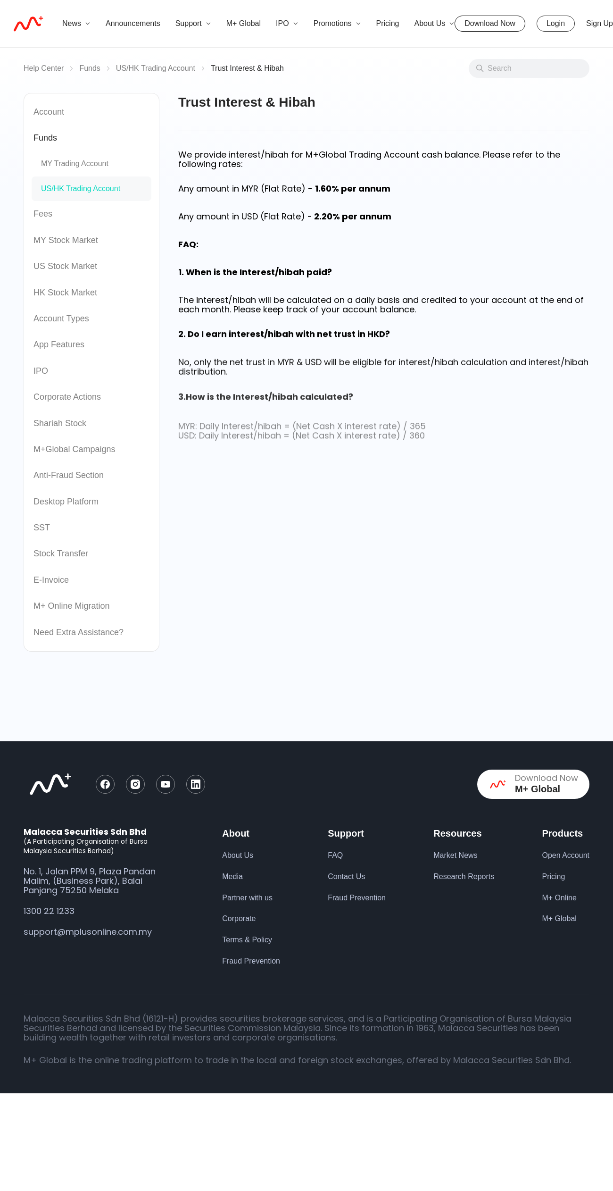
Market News (455, 855)
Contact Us (346, 876)
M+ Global (243, 23)
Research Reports (463, 876)
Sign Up (599, 23)
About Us (237, 855)
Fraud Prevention (251, 961)
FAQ (335, 855)
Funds (89, 68)
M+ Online (559, 898)
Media (232, 876)
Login (556, 23)
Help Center (44, 68)
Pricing (387, 23)
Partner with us (247, 898)
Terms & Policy (247, 940)
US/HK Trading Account (155, 68)
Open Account (565, 855)
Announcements (133, 23)
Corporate (239, 918)
